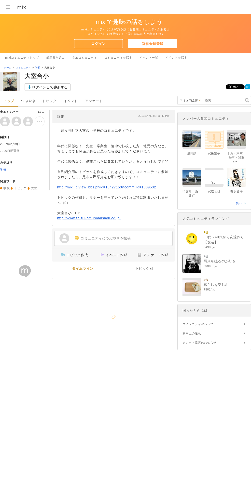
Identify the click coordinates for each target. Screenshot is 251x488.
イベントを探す (176, 57)
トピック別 (144, 268)
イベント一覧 (148, 57)
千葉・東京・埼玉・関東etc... (236, 158)
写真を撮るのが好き (220, 261)
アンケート (94, 101)
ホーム (8, 67)
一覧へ (237, 203)
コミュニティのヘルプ (197, 324)
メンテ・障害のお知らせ (199, 342)
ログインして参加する (50, 87)
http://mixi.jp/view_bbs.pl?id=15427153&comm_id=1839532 (106, 187)
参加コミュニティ (84, 57)
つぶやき (28, 101)
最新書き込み (55, 57)
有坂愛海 (236, 191)
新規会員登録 (152, 44)
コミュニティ (23, 67)
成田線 (191, 153)
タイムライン (83, 268)
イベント (71, 101)
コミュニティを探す (118, 57)
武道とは (214, 191)
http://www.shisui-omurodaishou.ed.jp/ (89, 218)
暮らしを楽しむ (216, 285)
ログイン (98, 44)
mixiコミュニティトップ (22, 57)
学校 (37, 67)
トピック (49, 101)
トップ (8, 101)
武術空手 (214, 153)
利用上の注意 (191, 333)
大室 (34, 188)
